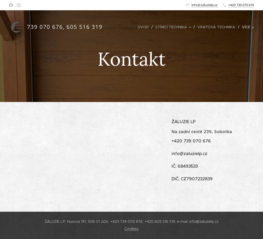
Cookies (131, 228)
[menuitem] (144, 27)
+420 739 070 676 (241, 5)
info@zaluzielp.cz (204, 5)
